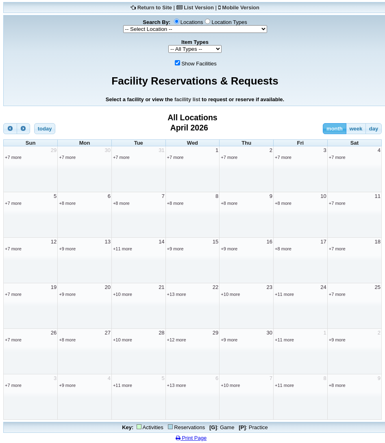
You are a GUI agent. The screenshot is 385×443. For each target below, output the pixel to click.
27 (107, 333)
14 (161, 242)
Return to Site (154, 7)
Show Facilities (199, 64)
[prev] (10, 128)
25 (378, 287)
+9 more (67, 248)
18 (378, 242)
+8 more (67, 203)
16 (269, 242)
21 (161, 287)
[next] (23, 128)
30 (107, 150)
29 (54, 150)
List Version (199, 7)
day (373, 129)
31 (161, 150)
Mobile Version (240, 7)
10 (323, 196)
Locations (192, 22)
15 (215, 242)
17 (323, 242)
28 (161, 333)
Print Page (191, 438)
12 (54, 242)
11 (378, 196)
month (334, 129)
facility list (187, 99)
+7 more (13, 157)
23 (269, 287)
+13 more (176, 294)
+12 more (176, 339)
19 (54, 287)
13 (107, 242)
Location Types (229, 22)
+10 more (122, 294)
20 (107, 287)
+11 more (122, 248)
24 (323, 287)
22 (215, 287)
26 (54, 333)
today (45, 129)
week (355, 129)
